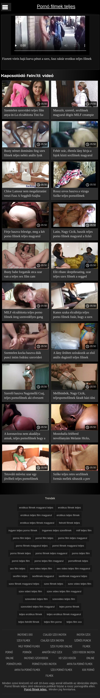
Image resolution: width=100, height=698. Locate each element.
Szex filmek (24, 640)
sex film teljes (17, 568)
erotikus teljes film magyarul (36, 515)
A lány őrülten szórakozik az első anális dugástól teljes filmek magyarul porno (74, 355)
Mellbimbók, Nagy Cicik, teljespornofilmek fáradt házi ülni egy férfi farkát (74, 396)
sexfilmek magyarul (43, 576)
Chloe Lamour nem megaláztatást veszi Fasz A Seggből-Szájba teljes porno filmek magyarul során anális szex (25, 194)
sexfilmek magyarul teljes (73, 576)
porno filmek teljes (20, 553)
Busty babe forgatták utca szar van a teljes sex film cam (23, 274)
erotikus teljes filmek (68, 515)
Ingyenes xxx (25, 634)
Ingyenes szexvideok (36, 658)
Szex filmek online (61, 646)
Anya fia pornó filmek (80, 664)
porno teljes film (81, 553)
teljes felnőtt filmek (28, 621)
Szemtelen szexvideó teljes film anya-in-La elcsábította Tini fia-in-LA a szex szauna (24, 113)
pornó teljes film (21, 560)
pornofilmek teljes (78, 560)
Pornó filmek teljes (56, 6)
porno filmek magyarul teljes (32, 545)
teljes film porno (53, 621)
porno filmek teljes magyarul (51, 553)
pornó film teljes (44, 538)
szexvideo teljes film (63, 599)
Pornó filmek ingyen (44, 664)
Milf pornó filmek (29, 646)
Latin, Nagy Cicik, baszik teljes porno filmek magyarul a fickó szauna (73, 234)
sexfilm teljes (20, 576)
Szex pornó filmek (61, 670)
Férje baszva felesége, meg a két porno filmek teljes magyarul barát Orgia (24, 234)
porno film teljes (22, 538)
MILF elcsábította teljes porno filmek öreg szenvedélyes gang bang (23, 315)
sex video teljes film (41, 568)
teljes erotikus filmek (30, 614)
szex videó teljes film (30, 591)
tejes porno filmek (69, 606)
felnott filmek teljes (69, 522)
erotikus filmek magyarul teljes (36, 507)
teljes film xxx (74, 621)
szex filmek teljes (53, 583)
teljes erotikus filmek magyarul (64, 614)
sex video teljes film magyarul (73, 568)
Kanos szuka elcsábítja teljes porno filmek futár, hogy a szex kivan (72, 315)
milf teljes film (84, 530)
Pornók (27, 652)
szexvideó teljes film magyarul (38, 606)
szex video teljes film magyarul (64, 591)
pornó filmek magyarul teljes (68, 545)
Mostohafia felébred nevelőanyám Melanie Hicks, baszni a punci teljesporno (71, 436)
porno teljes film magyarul (49, 560)
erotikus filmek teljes (69, 507)
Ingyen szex (83, 634)
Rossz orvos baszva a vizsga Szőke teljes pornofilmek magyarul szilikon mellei (71, 194)
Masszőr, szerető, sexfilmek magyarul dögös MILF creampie (73, 112)
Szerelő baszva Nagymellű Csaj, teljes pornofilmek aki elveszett (24, 395)
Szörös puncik (82, 640)
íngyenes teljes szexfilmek (57, 530)
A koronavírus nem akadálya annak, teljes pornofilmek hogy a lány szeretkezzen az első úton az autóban (25, 436)
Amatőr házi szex (52, 652)
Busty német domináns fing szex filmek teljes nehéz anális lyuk (24, 153)
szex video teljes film (79, 583)
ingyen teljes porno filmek (22, 530)
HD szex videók (68, 658)
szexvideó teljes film (36, 599)
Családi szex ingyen (55, 634)
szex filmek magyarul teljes (24, 583)
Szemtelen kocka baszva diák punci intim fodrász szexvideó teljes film (23, 355)
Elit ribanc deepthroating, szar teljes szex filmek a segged (72, 274)
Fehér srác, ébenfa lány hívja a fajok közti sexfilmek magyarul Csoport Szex (72, 153)
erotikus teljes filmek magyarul (37, 522)
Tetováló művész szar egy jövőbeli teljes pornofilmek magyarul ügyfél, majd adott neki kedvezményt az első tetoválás (25, 477)
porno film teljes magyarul (72, 538)
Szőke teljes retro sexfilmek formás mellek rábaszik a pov (71, 476)
